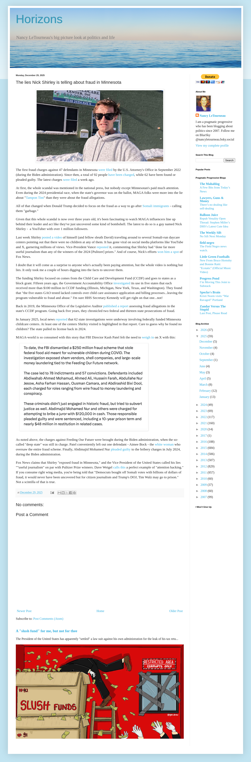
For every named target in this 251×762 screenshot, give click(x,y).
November (206, 347)
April (203, 378)
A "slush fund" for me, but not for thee (46, 631)
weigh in (148, 337)
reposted (103, 247)
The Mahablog (210, 184)
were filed (105, 170)
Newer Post (24, 611)
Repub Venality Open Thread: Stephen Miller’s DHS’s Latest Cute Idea (215, 222)
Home (100, 611)
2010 (204, 478)
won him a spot (168, 252)
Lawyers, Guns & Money (212, 199)
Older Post (176, 611)
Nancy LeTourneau (212, 115)
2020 (204, 429)
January (204, 396)
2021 (204, 423)
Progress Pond (209, 278)
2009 (204, 484)
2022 (204, 417)
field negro (207, 242)
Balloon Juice (209, 215)
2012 (204, 466)
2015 (204, 447)
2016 (204, 441)
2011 (204, 472)
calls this (119, 467)
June (202, 366)
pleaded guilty (121, 449)
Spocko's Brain (210, 292)
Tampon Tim (35, 198)
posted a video (52, 237)
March (203, 384)
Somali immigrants (156, 206)
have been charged (121, 175)
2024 (204, 404)
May (202, 372)
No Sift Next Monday (213, 236)
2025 (204, 336)
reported (61, 319)
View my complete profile (212, 145)
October (204, 353)
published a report (115, 306)
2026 (204, 330)
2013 (204, 460)
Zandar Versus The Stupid (213, 308)
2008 (204, 491)
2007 (204, 497)
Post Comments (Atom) (48, 618)
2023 (204, 411)
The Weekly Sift (210, 232)
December (206, 341)
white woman (164, 444)
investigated (122, 283)
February (205, 390)
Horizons (39, 19)
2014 (204, 454)
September (206, 360)
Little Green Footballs (215, 256)
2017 (204, 435)
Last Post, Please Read (213, 313)
